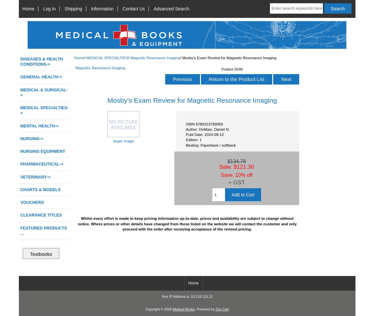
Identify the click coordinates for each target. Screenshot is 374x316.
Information (102, 8)
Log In (49, 8)
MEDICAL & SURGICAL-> (44, 92)
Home (28, 8)
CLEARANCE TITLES (41, 215)
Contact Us (134, 8)
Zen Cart (222, 309)
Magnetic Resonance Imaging (155, 58)
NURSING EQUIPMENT (42, 151)
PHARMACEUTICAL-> (41, 164)
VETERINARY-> (35, 177)
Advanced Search (172, 8)
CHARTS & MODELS (40, 189)
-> (44, 110)
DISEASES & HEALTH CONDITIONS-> (41, 62)
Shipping (73, 8)
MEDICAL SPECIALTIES (107, 58)
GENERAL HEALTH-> (41, 76)
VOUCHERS (32, 202)
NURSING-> (32, 138)
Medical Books (184, 309)
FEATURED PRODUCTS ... (43, 231)
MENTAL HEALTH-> (39, 126)
